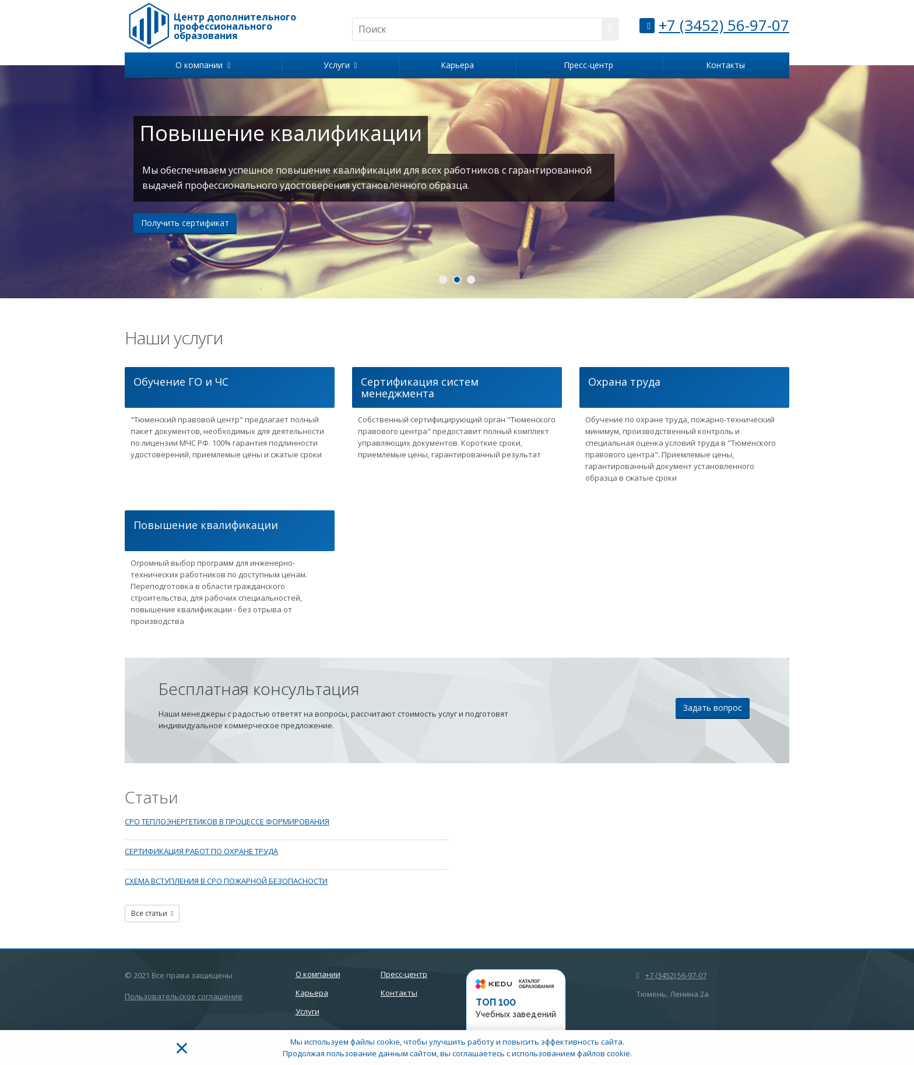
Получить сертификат (185, 222)
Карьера (457, 64)
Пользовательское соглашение (183, 996)
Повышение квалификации (205, 525)
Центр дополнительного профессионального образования (235, 26)
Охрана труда (624, 381)
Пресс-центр (588, 64)
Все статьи (152, 913)
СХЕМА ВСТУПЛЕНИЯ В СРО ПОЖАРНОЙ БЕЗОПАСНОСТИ (226, 881)
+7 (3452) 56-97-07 (724, 25)
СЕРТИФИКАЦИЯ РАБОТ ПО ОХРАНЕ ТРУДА (201, 851)
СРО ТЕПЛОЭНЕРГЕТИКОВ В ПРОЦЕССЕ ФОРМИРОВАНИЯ (227, 821)
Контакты (725, 64)
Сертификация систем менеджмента (420, 387)
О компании (202, 64)
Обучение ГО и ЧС (180, 381)
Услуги (340, 64)
